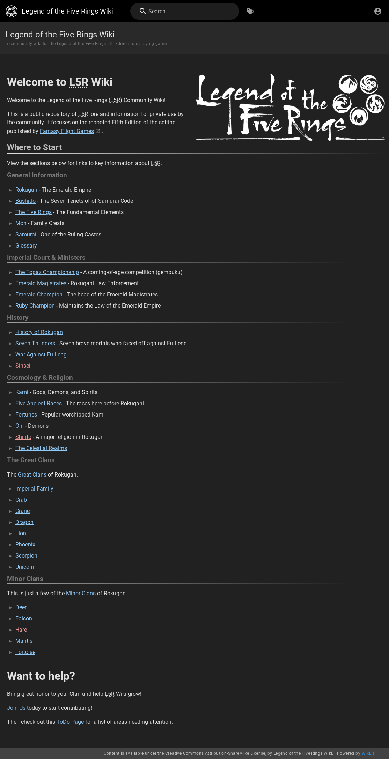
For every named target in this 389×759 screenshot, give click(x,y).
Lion (20, 533)
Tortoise (25, 652)
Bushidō (25, 201)
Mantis (23, 641)
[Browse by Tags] (250, 11)
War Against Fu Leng (41, 354)
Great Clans (32, 474)
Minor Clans (81, 593)
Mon (21, 223)
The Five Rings (33, 212)
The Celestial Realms (41, 448)
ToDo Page (70, 722)
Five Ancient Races (38, 403)
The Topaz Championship (47, 272)
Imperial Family (34, 488)
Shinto (23, 437)
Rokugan (26, 189)
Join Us (16, 708)
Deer (21, 607)
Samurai (25, 234)
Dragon (24, 522)
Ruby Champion (35, 305)
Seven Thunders (35, 343)
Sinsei (22, 365)
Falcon (23, 618)
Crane (22, 511)
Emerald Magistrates (40, 283)
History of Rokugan (39, 332)
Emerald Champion (39, 294)
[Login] (377, 11)
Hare (21, 629)
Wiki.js (368, 753)
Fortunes (26, 414)
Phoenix (25, 544)
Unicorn (24, 566)
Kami (21, 392)
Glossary (26, 245)
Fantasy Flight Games (67, 131)
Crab (21, 499)
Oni (19, 425)
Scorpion (26, 555)
